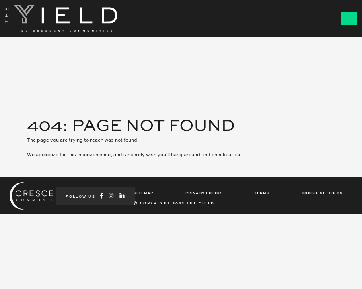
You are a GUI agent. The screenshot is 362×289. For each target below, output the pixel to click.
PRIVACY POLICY (203, 193)
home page (256, 154)
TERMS (262, 193)
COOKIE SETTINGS (322, 193)
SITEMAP (143, 193)
